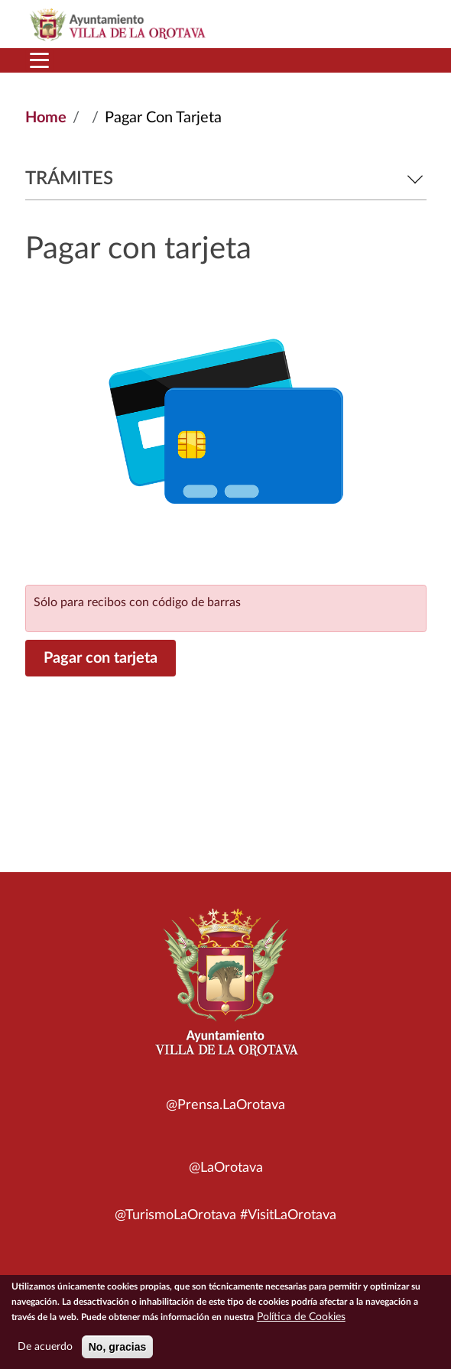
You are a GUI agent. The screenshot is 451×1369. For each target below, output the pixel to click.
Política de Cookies (301, 1321)
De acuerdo (45, 1351)
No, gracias (117, 1351)
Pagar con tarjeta (100, 658)
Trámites (226, 178)
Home (46, 117)
